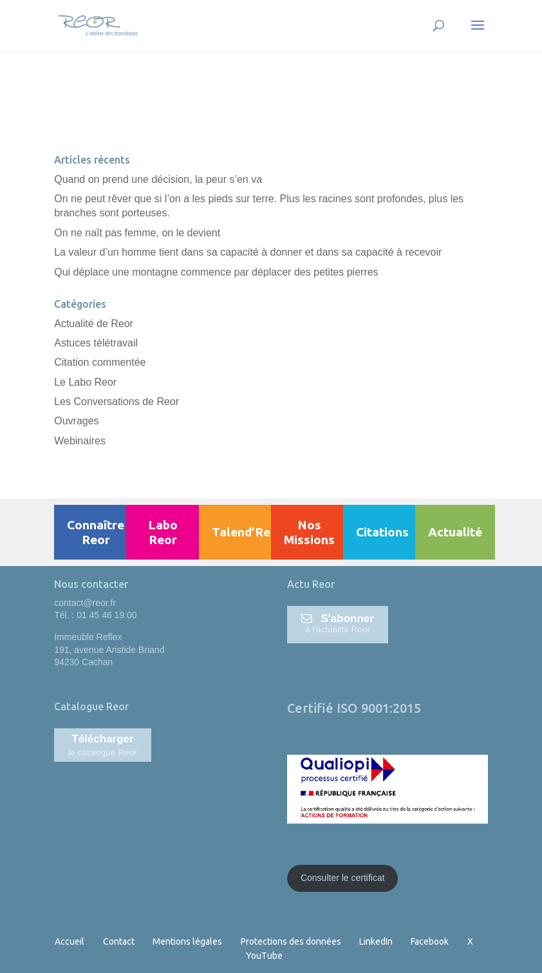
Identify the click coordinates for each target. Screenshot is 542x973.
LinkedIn (376, 941)
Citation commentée (99, 362)
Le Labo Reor (85, 382)
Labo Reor (163, 532)
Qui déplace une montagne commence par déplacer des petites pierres (216, 272)
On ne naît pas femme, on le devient (137, 232)
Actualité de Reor (93, 323)
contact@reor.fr (85, 603)
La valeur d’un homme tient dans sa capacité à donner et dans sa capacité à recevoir (248, 252)
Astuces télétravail (96, 342)
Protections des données (291, 941)
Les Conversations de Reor (116, 401)
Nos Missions (309, 532)
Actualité (455, 532)
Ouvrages (76, 420)
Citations (382, 532)
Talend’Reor (247, 532)
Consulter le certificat (343, 878)
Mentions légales (187, 941)
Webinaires (80, 440)
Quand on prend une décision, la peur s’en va (158, 179)
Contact (119, 941)
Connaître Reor (95, 532)
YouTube (264, 955)
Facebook (430, 941)
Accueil (69, 941)
